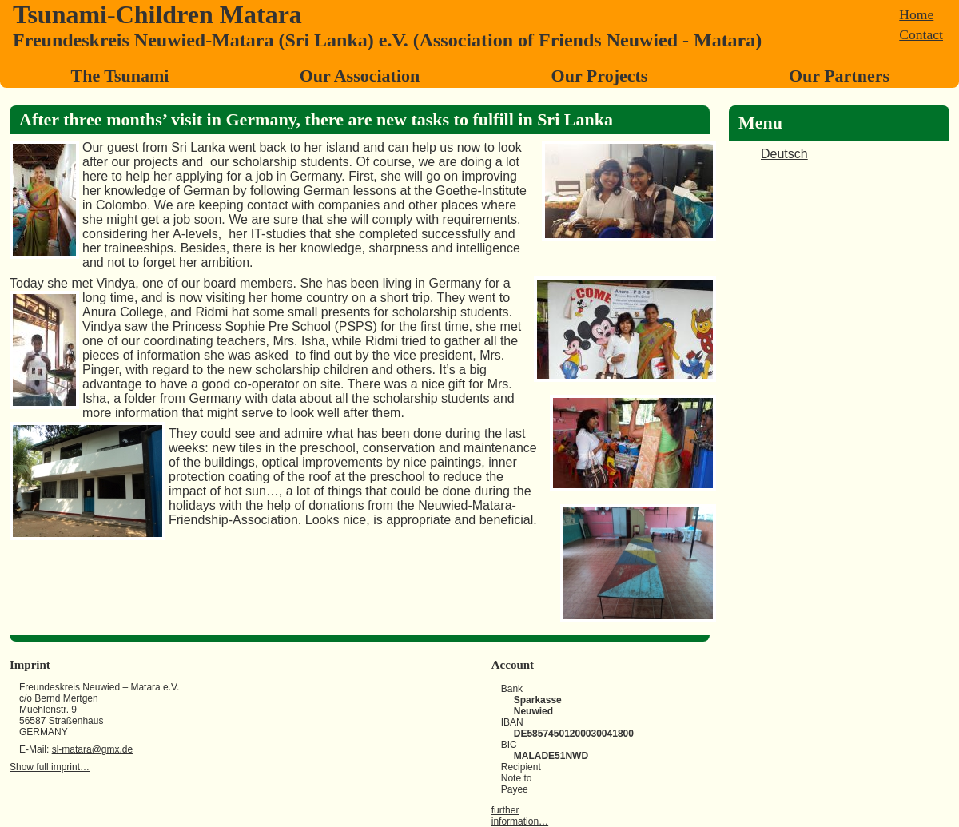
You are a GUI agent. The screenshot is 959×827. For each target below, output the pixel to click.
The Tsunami (120, 75)
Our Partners (839, 75)
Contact (921, 34)
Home (916, 14)
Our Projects (599, 75)
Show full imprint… (50, 767)
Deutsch (784, 154)
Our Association (360, 75)
